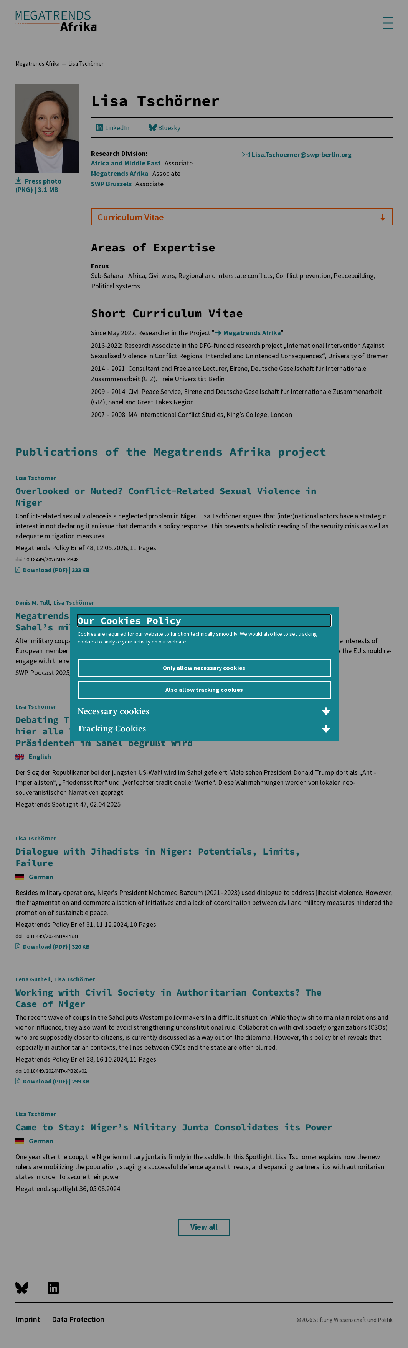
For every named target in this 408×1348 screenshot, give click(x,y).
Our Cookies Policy (129, 620)
